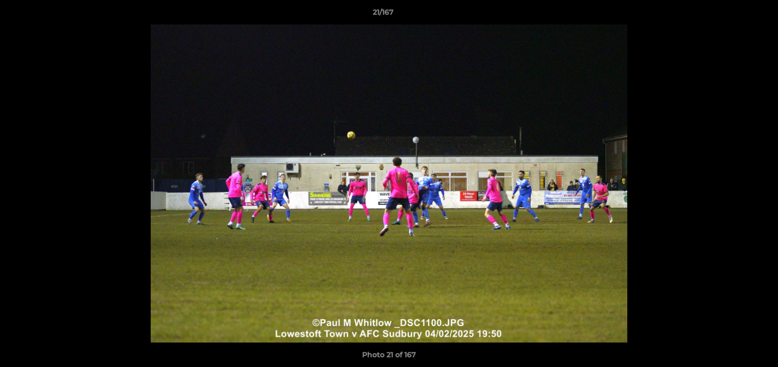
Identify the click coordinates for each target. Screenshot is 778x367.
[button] (735, 14)
